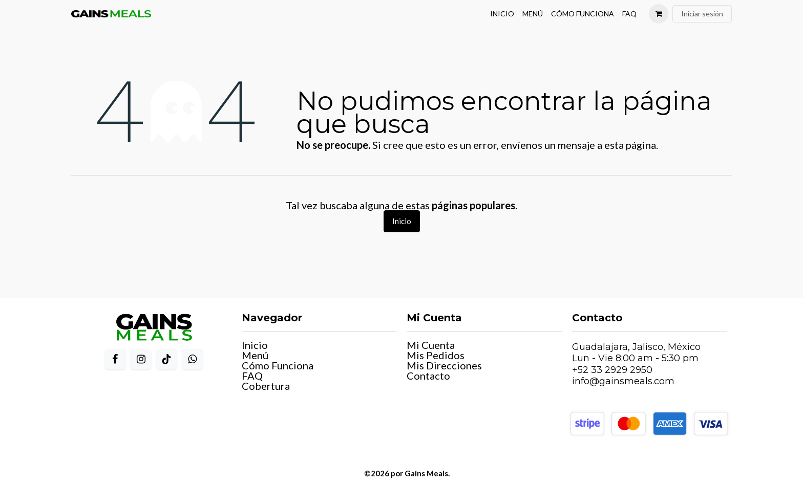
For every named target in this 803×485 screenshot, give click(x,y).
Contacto (428, 375)
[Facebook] (115, 359)
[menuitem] (502, 13)
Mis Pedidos (435, 355)
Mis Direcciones (444, 365)
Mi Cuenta (431, 345)
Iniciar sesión (702, 13)
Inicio (401, 221)
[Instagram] (141, 359)
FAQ (252, 375)
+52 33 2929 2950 (612, 370)
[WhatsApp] (192, 359)
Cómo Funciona (277, 365)
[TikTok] (166, 359)
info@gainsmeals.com (623, 381)
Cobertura (266, 386)
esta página (630, 145)
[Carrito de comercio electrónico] (658, 14)
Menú (255, 355)
